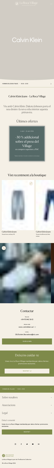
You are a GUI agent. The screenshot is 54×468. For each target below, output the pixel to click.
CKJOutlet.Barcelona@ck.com (27, 334)
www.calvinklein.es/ (26, 327)
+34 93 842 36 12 (27, 319)
